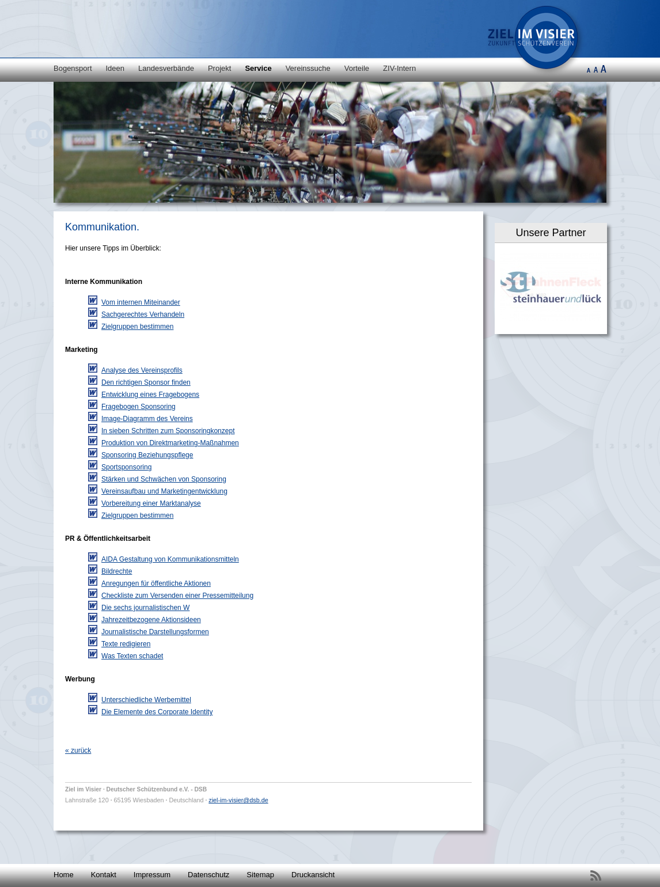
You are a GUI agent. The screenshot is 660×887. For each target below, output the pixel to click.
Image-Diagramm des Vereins (147, 419)
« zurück (78, 750)
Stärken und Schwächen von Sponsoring (163, 479)
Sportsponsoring (126, 467)
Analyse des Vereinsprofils (142, 370)
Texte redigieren (125, 644)
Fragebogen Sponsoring (138, 407)
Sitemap (260, 874)
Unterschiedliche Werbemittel (146, 700)
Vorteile (356, 68)
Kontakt (103, 874)
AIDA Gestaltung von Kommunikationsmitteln (170, 559)
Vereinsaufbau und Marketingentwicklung (164, 491)
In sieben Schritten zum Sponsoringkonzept (167, 431)
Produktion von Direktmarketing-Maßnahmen (170, 443)
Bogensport (73, 68)
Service (258, 68)
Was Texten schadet (132, 656)
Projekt (219, 68)
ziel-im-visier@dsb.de (238, 800)
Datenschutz (208, 874)
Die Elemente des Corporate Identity (157, 712)
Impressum (152, 874)
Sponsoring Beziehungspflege (147, 455)
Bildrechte (116, 571)
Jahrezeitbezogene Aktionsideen (151, 620)
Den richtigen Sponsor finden (146, 382)
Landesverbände (166, 68)
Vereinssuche (308, 68)
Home (64, 874)
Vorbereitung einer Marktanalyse (151, 503)
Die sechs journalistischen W (145, 608)
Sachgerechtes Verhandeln (142, 314)
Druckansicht (313, 874)
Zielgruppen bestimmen (137, 327)
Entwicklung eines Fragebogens (150, 395)
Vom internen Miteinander (140, 302)
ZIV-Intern (399, 68)
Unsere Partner (550, 232)
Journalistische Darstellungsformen (155, 632)
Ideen (115, 68)
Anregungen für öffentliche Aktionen (156, 583)
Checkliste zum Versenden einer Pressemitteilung (177, 596)
